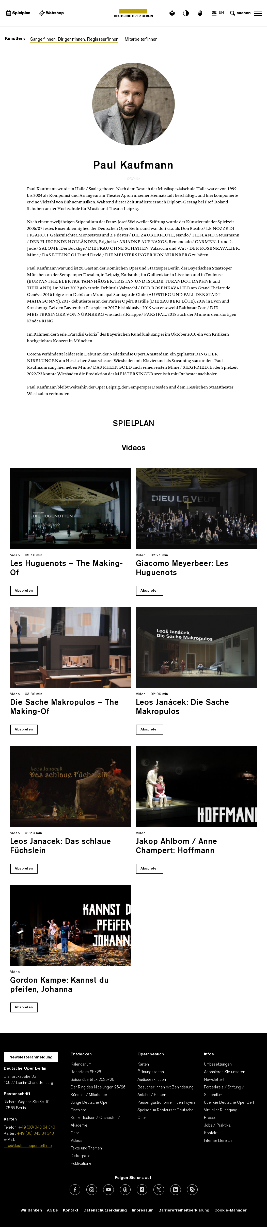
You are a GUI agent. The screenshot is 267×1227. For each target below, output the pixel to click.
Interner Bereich (218, 1141)
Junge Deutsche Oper (90, 1103)
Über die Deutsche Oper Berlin (230, 1103)
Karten (143, 1065)
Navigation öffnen (258, 13)
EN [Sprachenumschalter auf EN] (221, 13)
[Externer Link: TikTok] (142, 1190)
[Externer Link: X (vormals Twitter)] (159, 1190)
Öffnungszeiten (150, 1072)
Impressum (142, 1210)
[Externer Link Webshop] (51, 13)
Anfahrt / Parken (151, 1095)
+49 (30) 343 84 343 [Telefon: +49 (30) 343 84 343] (36, 1128)
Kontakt (210, 1133)
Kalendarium (81, 1065)
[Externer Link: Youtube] (108, 1190)
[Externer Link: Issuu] (192, 1190)
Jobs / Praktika (217, 1126)
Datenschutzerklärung (105, 1210)
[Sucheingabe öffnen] (239, 13)
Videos (76, 1141)
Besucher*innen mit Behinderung (165, 1087)
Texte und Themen (86, 1148)
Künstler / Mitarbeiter (89, 1095)
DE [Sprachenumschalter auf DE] (214, 13)
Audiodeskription (151, 1080)
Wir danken (31, 1210)
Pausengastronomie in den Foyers (166, 1103)
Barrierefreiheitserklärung (184, 1210)
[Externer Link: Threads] (125, 1190)
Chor (75, 1133)
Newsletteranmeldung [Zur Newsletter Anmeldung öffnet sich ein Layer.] (31, 1057)
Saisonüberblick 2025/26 (92, 1080)
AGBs (52, 1210)
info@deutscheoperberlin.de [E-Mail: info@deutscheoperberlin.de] (28, 1146)
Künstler (15, 39)
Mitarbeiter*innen (141, 39)
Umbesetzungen (218, 1065)
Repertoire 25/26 (86, 1072)
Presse (210, 1118)
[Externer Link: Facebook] (75, 1190)
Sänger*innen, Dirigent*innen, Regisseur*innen (74, 39)
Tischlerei (79, 1110)
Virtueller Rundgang (220, 1110)
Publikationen (82, 1164)
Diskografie (80, 1156)
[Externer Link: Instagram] (92, 1190)
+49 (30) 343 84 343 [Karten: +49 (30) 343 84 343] (35, 1134)
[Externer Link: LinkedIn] (175, 1190)
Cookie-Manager (230, 1210)
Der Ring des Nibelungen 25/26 (98, 1087)
